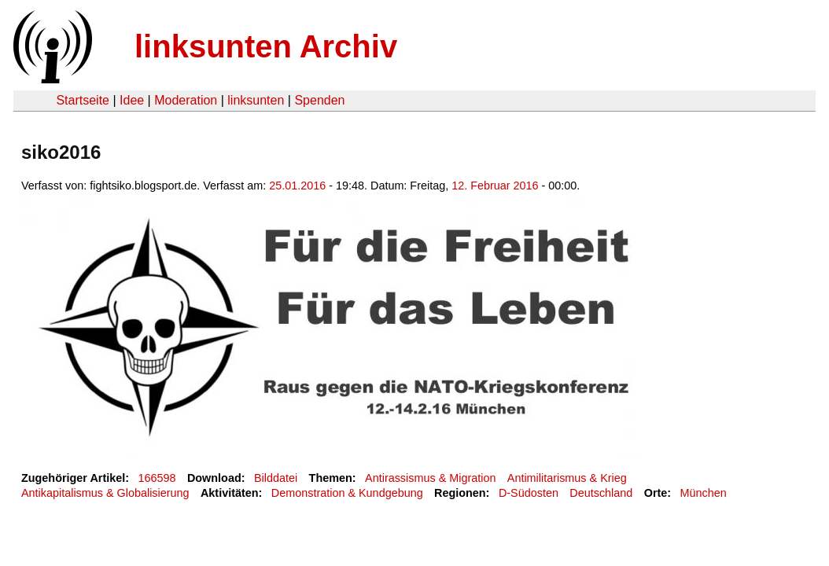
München (703, 493)
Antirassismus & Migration (430, 478)
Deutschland (600, 493)
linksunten (255, 100)
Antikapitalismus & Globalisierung (105, 493)
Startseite (82, 100)
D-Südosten (528, 493)
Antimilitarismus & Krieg (567, 478)
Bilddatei (275, 478)
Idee (132, 100)
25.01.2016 (297, 185)
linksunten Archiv (265, 46)
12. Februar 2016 (494, 185)
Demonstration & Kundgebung (347, 493)
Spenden (319, 100)
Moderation (185, 100)
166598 (157, 478)
